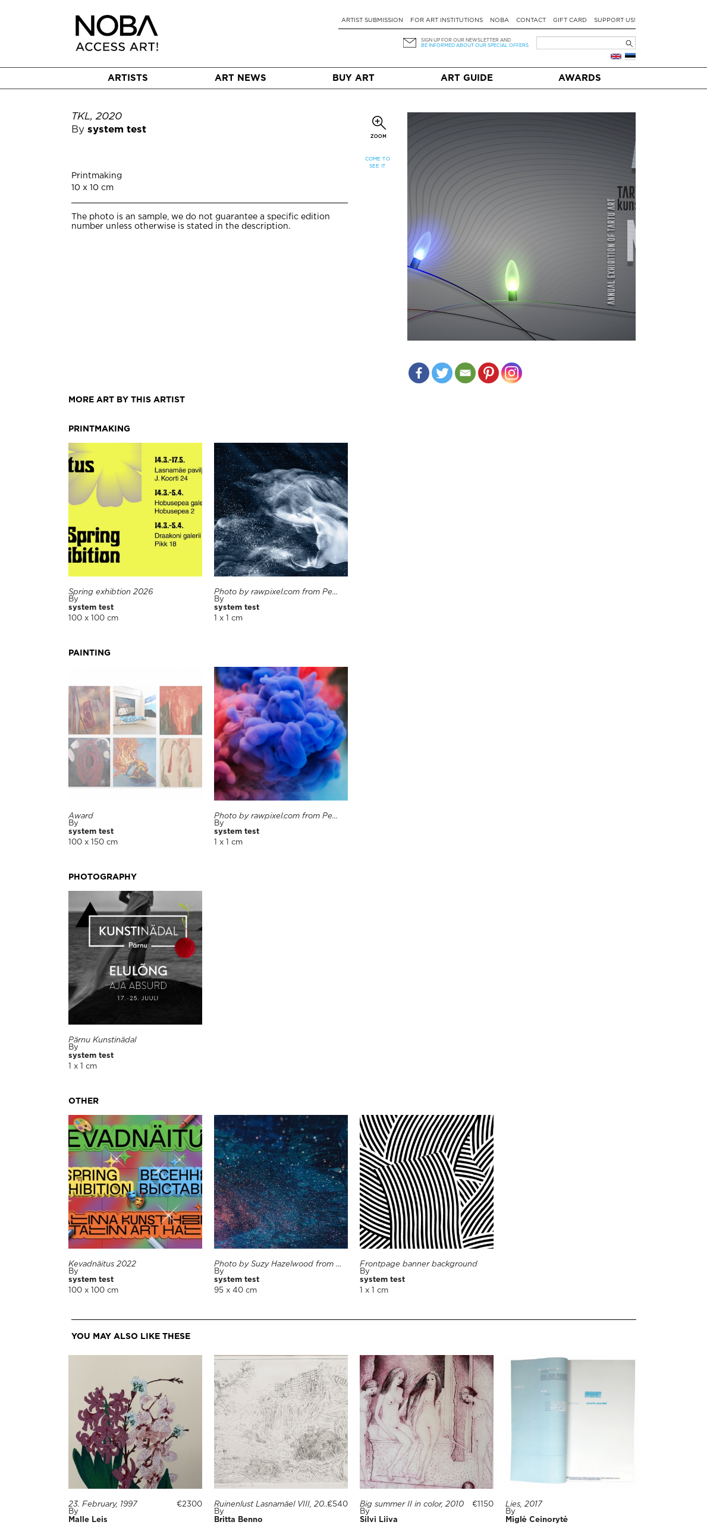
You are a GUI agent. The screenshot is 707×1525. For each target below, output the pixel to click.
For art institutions (446, 20)
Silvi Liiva (379, 1520)
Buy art (353, 78)
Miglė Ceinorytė (536, 1520)
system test (116, 129)
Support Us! (615, 20)
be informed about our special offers (475, 45)
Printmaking (96, 175)
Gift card (570, 20)
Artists (128, 78)
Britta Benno (238, 1520)
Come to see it (377, 162)
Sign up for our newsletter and (466, 40)
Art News (240, 78)
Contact (531, 20)
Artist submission (372, 20)
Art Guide (467, 78)
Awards (579, 78)
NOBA (499, 20)
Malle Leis (88, 1520)
